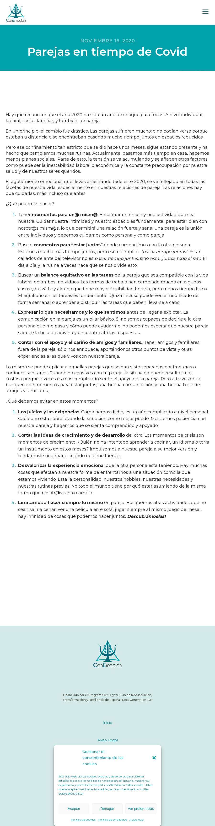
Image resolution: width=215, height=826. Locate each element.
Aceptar (74, 808)
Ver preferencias (141, 808)
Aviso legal (136, 819)
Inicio (107, 723)
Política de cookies (83, 819)
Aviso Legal (107, 740)
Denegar (107, 808)
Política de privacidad (112, 819)
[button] (154, 757)
